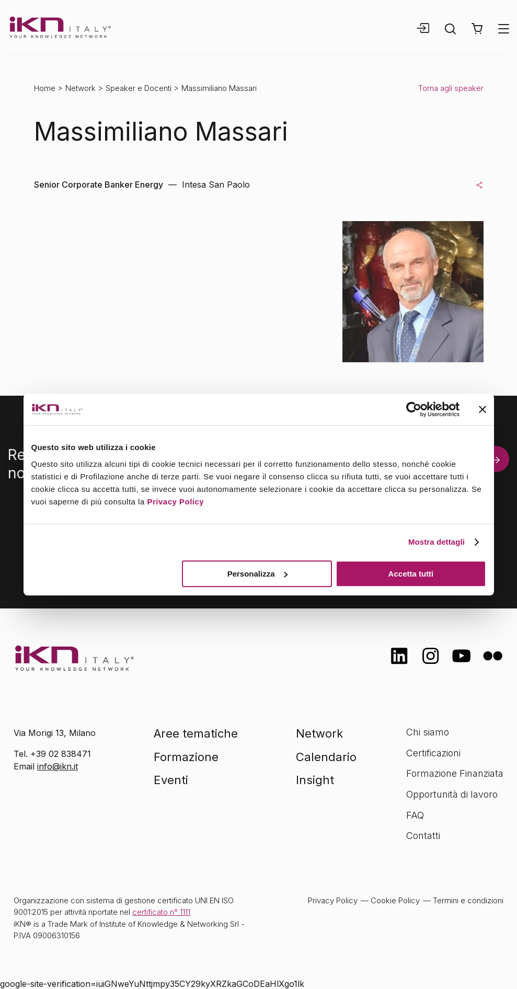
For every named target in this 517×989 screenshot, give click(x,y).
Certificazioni (433, 753)
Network (80, 88)
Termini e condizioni (468, 900)
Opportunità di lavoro (452, 794)
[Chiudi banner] (482, 409)
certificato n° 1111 (161, 912)
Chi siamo (427, 732)
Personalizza (257, 573)
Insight (315, 780)
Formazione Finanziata (454, 773)
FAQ (415, 815)
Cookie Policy (395, 900)
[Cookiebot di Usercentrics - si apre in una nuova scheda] (413, 409)
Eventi (171, 780)
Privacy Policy (175, 501)
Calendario (326, 757)
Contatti (423, 835)
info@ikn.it (57, 766)
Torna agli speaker (451, 88)
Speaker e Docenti (138, 88)
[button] (477, 28)
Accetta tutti (411, 573)
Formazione (186, 757)
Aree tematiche (196, 733)
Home (44, 88)
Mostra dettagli (436, 541)
